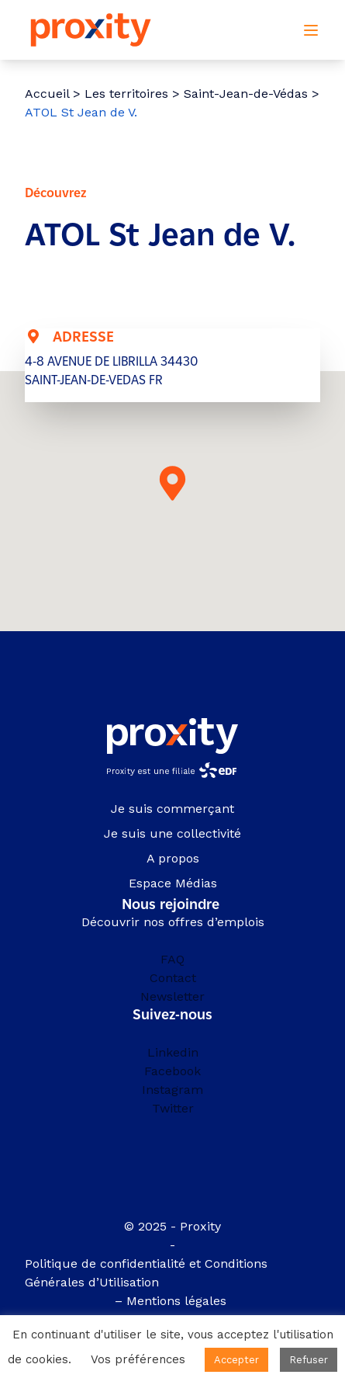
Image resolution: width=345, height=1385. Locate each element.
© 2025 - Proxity (172, 1226)
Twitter (173, 1108)
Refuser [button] (308, 1360)
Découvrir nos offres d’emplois (172, 922)
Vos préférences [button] (138, 1359)
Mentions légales (178, 1300)
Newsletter (172, 996)
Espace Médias (173, 883)
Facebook (172, 1071)
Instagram (172, 1089)
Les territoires (126, 93)
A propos (173, 858)
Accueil (47, 93)
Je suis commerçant (172, 808)
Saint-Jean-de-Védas (246, 93)
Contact (173, 977)
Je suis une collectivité (172, 833)
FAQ (172, 959)
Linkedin (172, 1052)
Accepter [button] (236, 1360)
